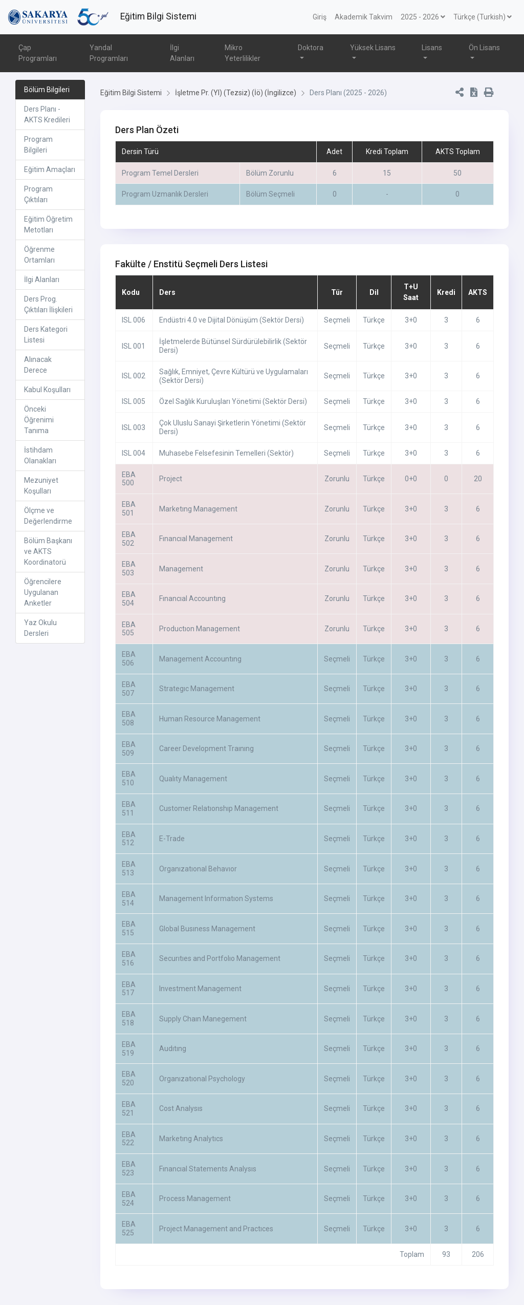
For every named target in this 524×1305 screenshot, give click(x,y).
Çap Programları (37, 53)
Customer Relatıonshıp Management (218, 808)
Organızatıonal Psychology (202, 1079)
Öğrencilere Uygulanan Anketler (42, 592)
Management (181, 569)
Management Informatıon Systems (216, 898)
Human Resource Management (209, 719)
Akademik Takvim (363, 17)
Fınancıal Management (196, 538)
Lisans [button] (432, 48)
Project (170, 479)
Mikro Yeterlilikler (242, 53)
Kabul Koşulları (47, 390)
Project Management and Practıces (216, 1229)
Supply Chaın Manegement (203, 1019)
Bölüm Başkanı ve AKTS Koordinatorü (48, 551)
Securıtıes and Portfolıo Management (219, 958)
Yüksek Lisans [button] (373, 48)
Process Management (195, 1198)
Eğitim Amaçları (49, 169)
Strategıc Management (196, 688)
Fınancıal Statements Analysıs (207, 1169)
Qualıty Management (193, 779)
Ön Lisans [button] (484, 48)
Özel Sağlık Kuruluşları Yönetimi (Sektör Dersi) (233, 401)
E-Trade (172, 839)
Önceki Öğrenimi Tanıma (39, 420)
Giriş (319, 17)
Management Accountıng (200, 659)
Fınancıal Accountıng (192, 598)
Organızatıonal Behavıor (198, 869)
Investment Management (200, 989)
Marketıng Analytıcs (191, 1139)
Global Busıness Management (207, 929)
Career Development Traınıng (206, 748)
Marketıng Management (198, 509)
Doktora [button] (310, 48)
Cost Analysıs (181, 1108)
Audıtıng (172, 1048)
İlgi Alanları (182, 53)
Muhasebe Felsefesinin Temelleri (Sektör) (226, 453)
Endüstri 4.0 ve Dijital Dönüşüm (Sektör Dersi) (231, 320)
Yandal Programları (109, 53)
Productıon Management (199, 629)
